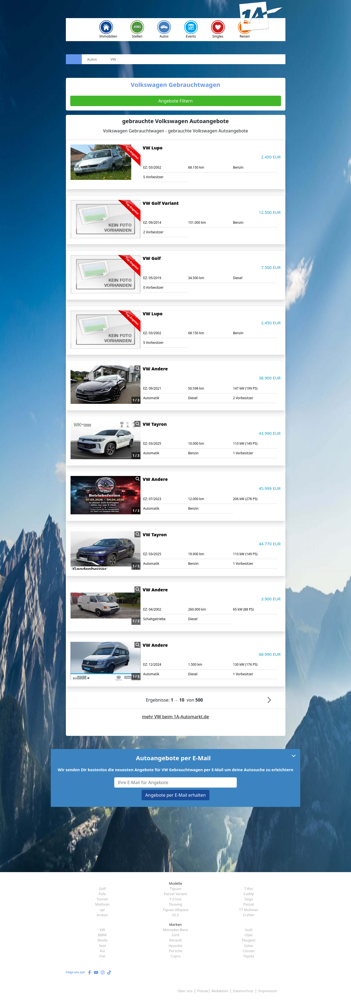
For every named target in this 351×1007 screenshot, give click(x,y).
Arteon (102, 914)
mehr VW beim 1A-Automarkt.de (175, 717)
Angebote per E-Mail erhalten (175, 795)
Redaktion (220, 990)
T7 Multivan (248, 909)
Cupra (175, 956)
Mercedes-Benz (175, 929)
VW (102, 929)
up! (102, 909)
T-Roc (248, 888)
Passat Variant (175, 893)
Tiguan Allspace (176, 909)
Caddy (248, 893)
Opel (248, 934)
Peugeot (248, 940)
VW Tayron (155, 424)
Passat (248, 904)
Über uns (184, 990)
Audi (248, 929)
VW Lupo (152, 148)
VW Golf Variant (161, 203)
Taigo (248, 899)
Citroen (249, 950)
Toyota (248, 956)
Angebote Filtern (175, 101)
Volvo (248, 945)
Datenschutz (243, 990)
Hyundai (175, 945)
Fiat (102, 956)
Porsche (175, 950)
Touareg (175, 904)
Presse (202, 990)
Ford (175, 934)
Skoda (102, 940)
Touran (102, 899)
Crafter (248, 914)
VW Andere (155, 369)
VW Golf (152, 258)
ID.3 (175, 914)
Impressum (267, 990)
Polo (102, 893)
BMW (102, 934)
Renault (175, 940)
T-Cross (176, 899)
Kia (102, 950)
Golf (102, 888)
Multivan (102, 904)
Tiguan (175, 888)
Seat (102, 945)
